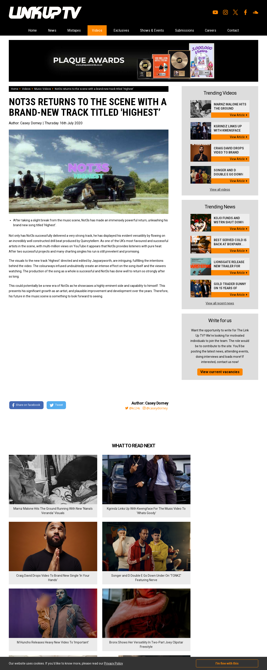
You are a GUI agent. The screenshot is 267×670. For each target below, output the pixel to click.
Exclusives (119, 30)
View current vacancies (220, 372)
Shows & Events (154, 30)
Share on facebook (26, 406)
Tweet (57, 406)
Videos (92, 30)
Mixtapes (66, 30)
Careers (220, 30)
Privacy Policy (57, 619)
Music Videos (42, 89)
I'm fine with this (227, 663)
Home (19, 30)
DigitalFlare (59, 642)
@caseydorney (154, 408)
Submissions (190, 30)
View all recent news (220, 303)
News (41, 30)
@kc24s (130, 408)
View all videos (220, 189)
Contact (246, 30)
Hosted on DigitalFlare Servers (25, 646)
